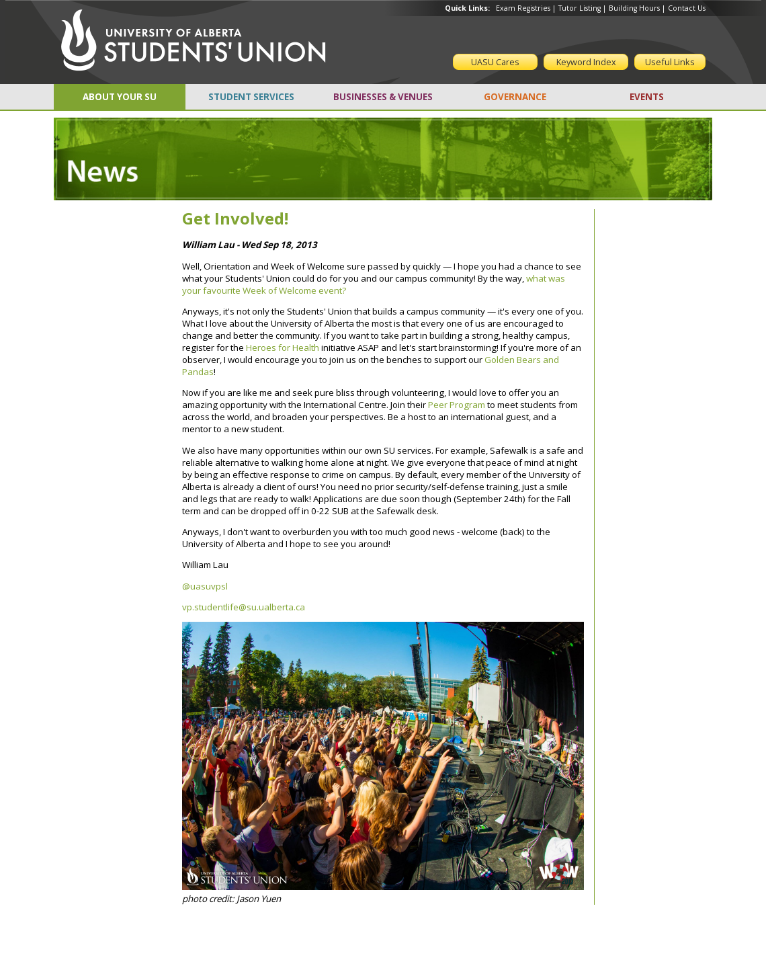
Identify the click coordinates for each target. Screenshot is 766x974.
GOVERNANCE (515, 97)
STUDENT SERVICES (251, 97)
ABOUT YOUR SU (120, 97)
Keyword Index (586, 62)
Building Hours (634, 8)
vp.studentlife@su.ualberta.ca (243, 607)
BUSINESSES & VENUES (383, 97)
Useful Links (670, 62)
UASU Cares (495, 62)
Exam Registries (523, 8)
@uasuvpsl (205, 586)
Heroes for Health (282, 347)
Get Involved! (235, 218)
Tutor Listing (579, 8)
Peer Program (456, 405)
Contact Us (687, 8)
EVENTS (647, 97)
